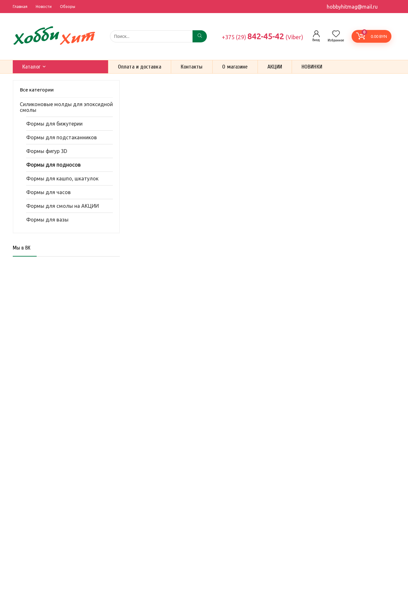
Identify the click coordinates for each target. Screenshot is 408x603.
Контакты (192, 66)
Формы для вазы (47, 219)
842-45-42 (262, 36)
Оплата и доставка (139, 66)
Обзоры (67, 6)
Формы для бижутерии (54, 124)
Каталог (31, 66)
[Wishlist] (336, 34)
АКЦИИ (274, 66)
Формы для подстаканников (61, 137)
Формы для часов (48, 192)
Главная (20, 6)
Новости (44, 6)
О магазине (235, 66)
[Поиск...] (200, 36)
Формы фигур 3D (46, 151)
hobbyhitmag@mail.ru (352, 7)
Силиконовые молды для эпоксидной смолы (66, 107)
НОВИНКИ (312, 66)
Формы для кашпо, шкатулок (62, 178)
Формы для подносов (53, 165)
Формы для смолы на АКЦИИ (62, 206)
